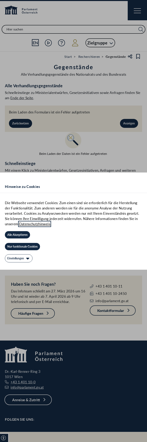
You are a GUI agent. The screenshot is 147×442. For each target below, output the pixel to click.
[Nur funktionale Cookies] (22, 246)
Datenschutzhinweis (34, 224)
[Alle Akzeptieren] (17, 234)
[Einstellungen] (18, 258)
